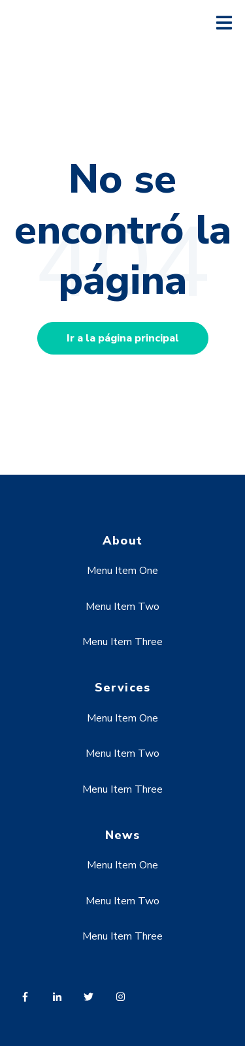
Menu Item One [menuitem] (122, 570)
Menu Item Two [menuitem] (122, 606)
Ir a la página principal (123, 338)
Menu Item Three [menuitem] (122, 642)
